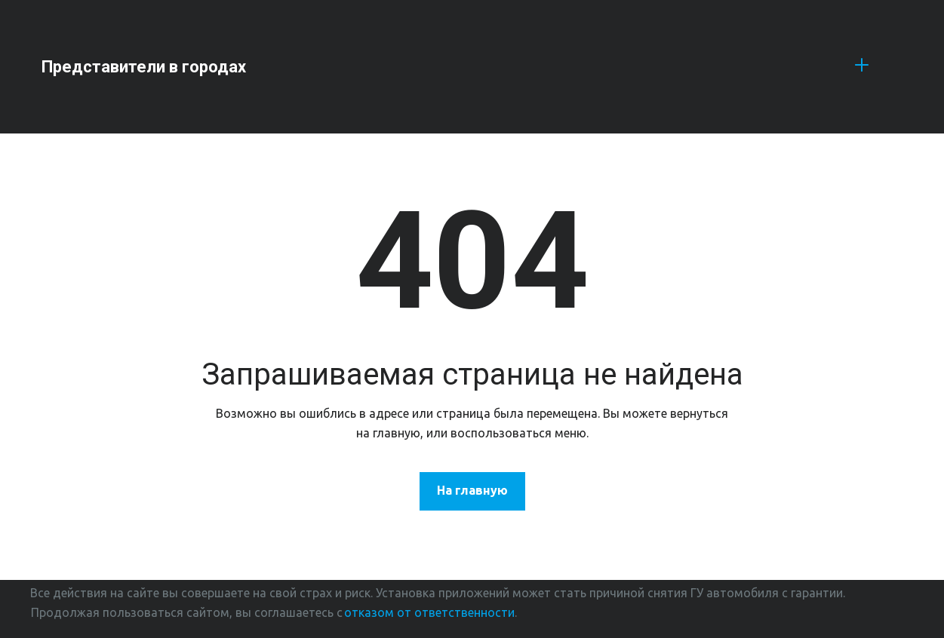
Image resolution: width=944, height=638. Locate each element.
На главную (472, 490)
